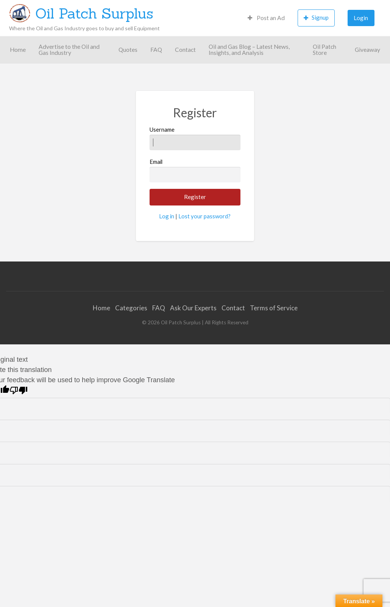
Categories (131, 308)
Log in (166, 216)
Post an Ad (266, 17)
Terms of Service (274, 308)
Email (195, 170)
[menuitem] (266, 18)
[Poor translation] (18, 390)
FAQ (156, 49)
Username (195, 138)
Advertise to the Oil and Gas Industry (69, 49)
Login (361, 17)
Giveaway (367, 49)
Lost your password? (204, 216)
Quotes (128, 49)
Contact (185, 49)
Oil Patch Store (324, 49)
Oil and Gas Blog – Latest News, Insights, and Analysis (249, 49)
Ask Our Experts (193, 308)
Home (18, 49)
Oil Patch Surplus (94, 13)
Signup (316, 17)
